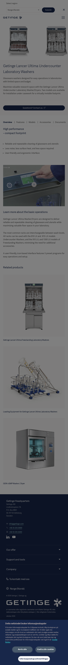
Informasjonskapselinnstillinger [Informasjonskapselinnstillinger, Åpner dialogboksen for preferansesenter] (33, 659)
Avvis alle (22, 649)
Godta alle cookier (45, 649)
